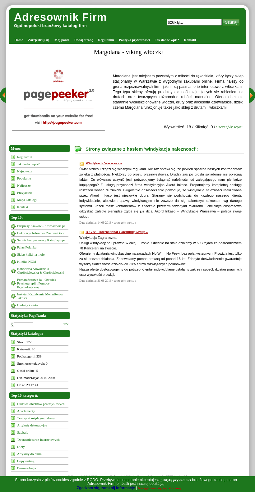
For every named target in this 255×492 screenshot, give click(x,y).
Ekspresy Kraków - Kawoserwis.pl (41, 226)
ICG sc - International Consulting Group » (117, 232)
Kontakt (190, 40)
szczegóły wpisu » (125, 222)
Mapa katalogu (27, 200)
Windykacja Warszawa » (104, 163)
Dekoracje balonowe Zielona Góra (40, 233)
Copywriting (26, 461)
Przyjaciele (24, 192)
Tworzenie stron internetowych (38, 439)
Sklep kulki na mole (30, 254)
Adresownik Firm (60, 17)
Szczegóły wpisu (229, 127)
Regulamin (106, 40)
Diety (21, 447)
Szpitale (22, 432)
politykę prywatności (175, 480)
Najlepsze (23, 185)
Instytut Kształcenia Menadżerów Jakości (40, 296)
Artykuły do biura (29, 454)
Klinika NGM (26, 261)
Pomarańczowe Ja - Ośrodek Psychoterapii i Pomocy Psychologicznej (36, 283)
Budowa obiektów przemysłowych (41, 404)
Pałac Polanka (26, 247)
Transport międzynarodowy (36, 418)
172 (66, 324)
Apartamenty (26, 411)
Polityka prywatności (134, 40)
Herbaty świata (27, 305)
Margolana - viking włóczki (128, 51)
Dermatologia (26, 468)
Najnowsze (24, 171)
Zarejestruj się (38, 40)
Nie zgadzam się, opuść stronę (159, 488)
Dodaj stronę (83, 40)
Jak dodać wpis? (167, 40)
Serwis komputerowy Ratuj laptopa (41, 240)
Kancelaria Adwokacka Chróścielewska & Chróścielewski (40, 270)
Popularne (24, 178)
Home (18, 40)
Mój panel (61, 40)
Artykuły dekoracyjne (32, 425)
